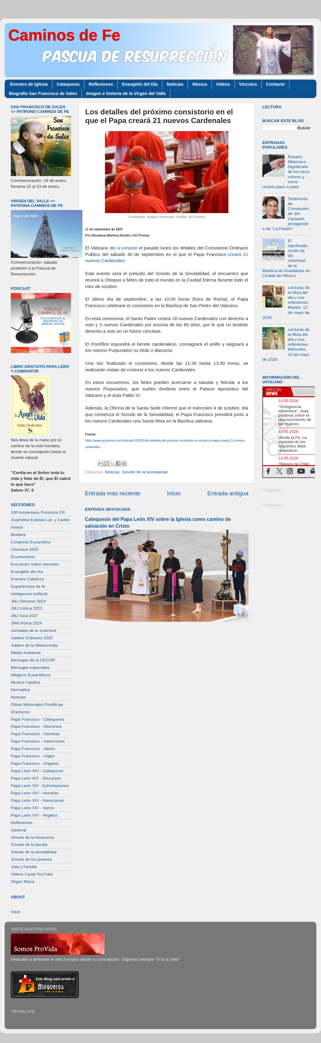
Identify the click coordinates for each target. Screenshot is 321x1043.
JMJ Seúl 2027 (24, 615)
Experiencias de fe (28, 586)
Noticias (175, 84)
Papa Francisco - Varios (33, 748)
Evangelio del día (27, 571)
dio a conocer (123, 247)
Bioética (18, 534)
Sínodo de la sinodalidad (145, 472)
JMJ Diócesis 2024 (28, 601)
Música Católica (25, 682)
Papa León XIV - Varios (32, 808)
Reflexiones (101, 84)
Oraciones (20, 712)
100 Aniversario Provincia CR (38, 512)
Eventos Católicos (27, 579)
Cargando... (273, 490)
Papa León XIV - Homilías (35, 793)
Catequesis (68, 84)
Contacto (275, 84)
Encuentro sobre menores (35, 564)
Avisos (17, 527)
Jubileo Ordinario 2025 (32, 638)
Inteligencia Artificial (29, 594)
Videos (223, 84)
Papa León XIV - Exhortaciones (40, 785)
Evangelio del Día (140, 84)
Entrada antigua (227, 493)
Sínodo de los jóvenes (31, 859)
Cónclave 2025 (25, 549)
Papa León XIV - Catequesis (37, 771)
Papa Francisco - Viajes (33, 756)
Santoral (18, 830)
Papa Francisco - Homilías (35, 734)
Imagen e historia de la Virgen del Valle (126, 93)
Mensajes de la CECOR (33, 660)
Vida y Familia (24, 866)
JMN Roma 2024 (26, 623)
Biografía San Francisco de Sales (43, 93)
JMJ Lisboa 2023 (26, 608)
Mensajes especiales (30, 667)
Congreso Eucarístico (31, 542)
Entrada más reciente (112, 493)
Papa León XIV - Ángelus (34, 815)
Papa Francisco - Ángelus (35, 763)
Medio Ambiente (26, 652)
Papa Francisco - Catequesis (37, 719)
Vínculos (248, 84)
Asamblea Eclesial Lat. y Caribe (40, 519)
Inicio (174, 493)
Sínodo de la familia (29, 844)
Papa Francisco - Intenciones (38, 741)
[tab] (277, 391)
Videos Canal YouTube (32, 874)
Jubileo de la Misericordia (34, 645)
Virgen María (23, 881)
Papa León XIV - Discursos (36, 778)
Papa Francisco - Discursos (36, 726)
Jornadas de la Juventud (33, 630)
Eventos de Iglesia (29, 84)
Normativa (20, 689)
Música (199, 84)
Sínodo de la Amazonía (32, 837)
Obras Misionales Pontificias (37, 704)
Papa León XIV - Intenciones (37, 800)
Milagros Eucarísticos (30, 675)
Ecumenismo (23, 556)
